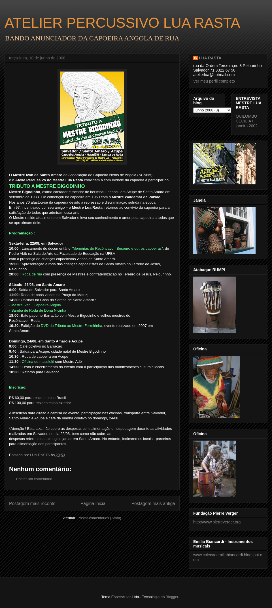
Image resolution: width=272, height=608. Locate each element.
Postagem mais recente (32, 503)
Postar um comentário (34, 479)
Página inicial (93, 503)
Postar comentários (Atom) (99, 518)
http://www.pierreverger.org (217, 522)
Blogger (172, 597)
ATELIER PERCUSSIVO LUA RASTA (122, 23)
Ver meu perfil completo (214, 81)
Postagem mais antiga (153, 503)
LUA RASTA (210, 58)
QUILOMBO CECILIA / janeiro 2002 (247, 121)
